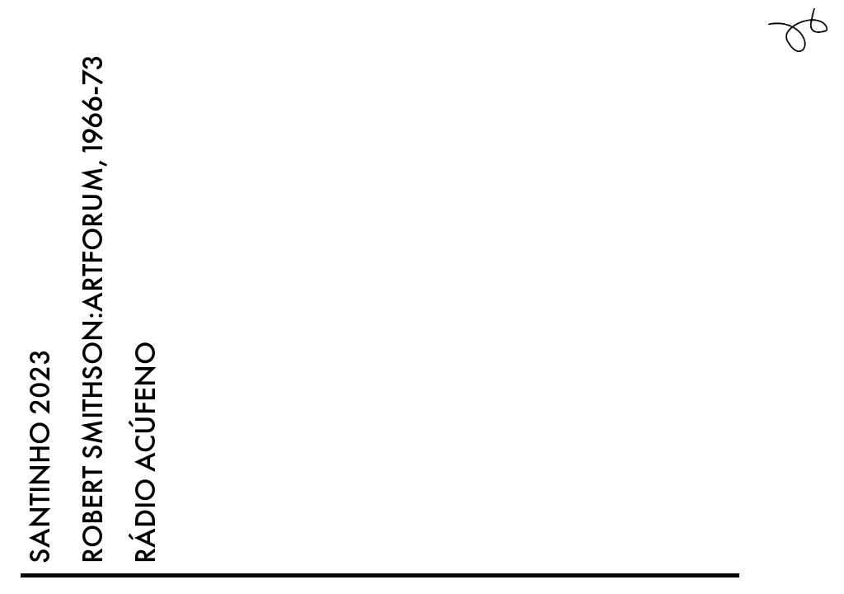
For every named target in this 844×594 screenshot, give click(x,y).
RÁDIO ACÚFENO (145, 452)
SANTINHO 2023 (40, 456)
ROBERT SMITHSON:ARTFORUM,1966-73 (92, 308)
